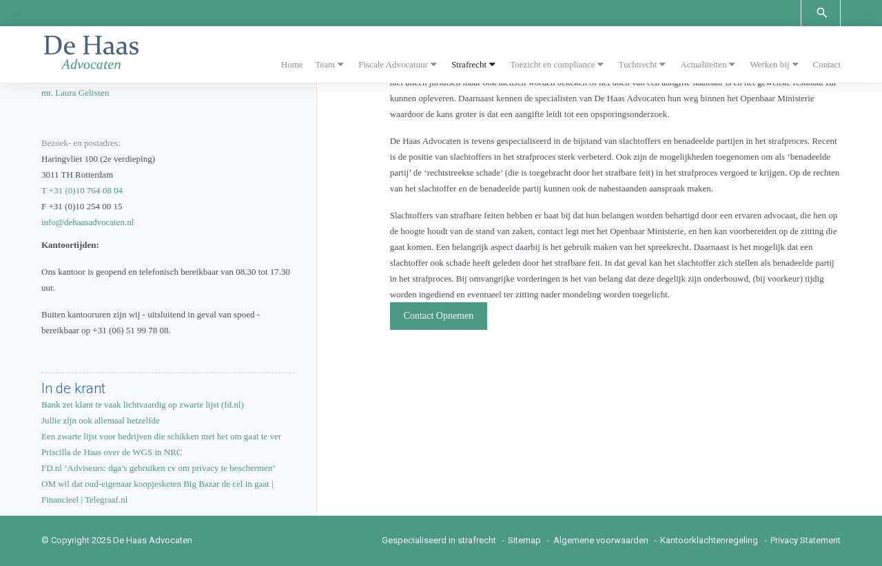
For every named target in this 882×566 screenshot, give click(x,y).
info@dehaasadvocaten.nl (87, 222)
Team (326, 64)
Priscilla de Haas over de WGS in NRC (111, 452)
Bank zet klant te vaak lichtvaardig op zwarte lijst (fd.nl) (142, 404)
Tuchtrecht (637, 64)
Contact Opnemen (438, 316)
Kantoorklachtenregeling (709, 540)
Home (292, 64)
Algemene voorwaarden (600, 540)
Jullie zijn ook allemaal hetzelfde (100, 420)
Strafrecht (468, 64)
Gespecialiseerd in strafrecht (439, 540)
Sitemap (524, 540)
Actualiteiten (703, 64)
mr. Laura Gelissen (75, 92)
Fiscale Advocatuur (393, 64)
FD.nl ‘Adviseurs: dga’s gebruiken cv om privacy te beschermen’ (158, 468)
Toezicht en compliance (552, 64)
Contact (827, 64)
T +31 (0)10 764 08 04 (82, 190)
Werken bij (769, 64)
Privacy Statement (805, 540)
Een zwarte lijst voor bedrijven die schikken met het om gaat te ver (161, 436)
